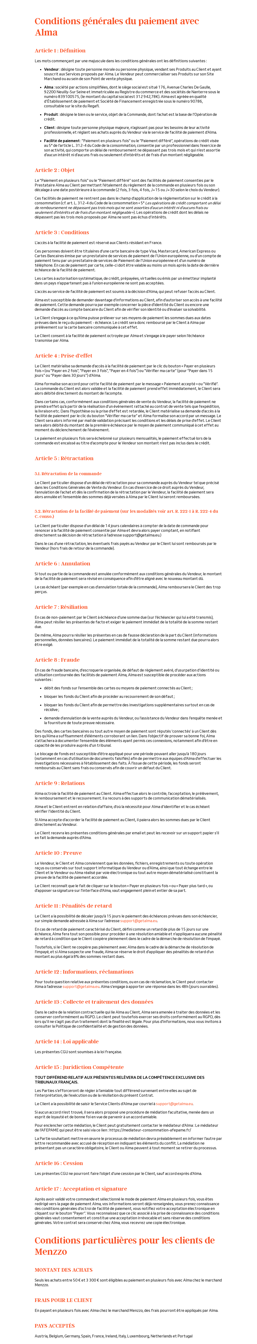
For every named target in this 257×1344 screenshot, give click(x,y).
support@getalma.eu (138, 920)
